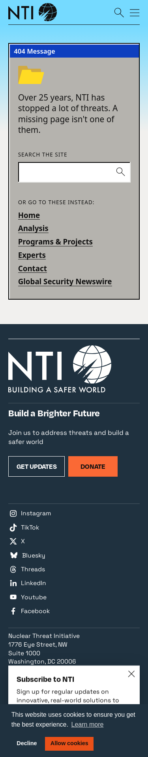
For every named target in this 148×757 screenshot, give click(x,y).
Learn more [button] (87, 724)
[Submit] (120, 172)
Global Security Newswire (65, 281)
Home (29, 215)
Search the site (42, 154)
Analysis (33, 228)
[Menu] (135, 12)
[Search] (119, 12)
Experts (32, 255)
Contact (32, 268)
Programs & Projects (55, 241)
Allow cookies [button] (69, 743)
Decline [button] (27, 743)
